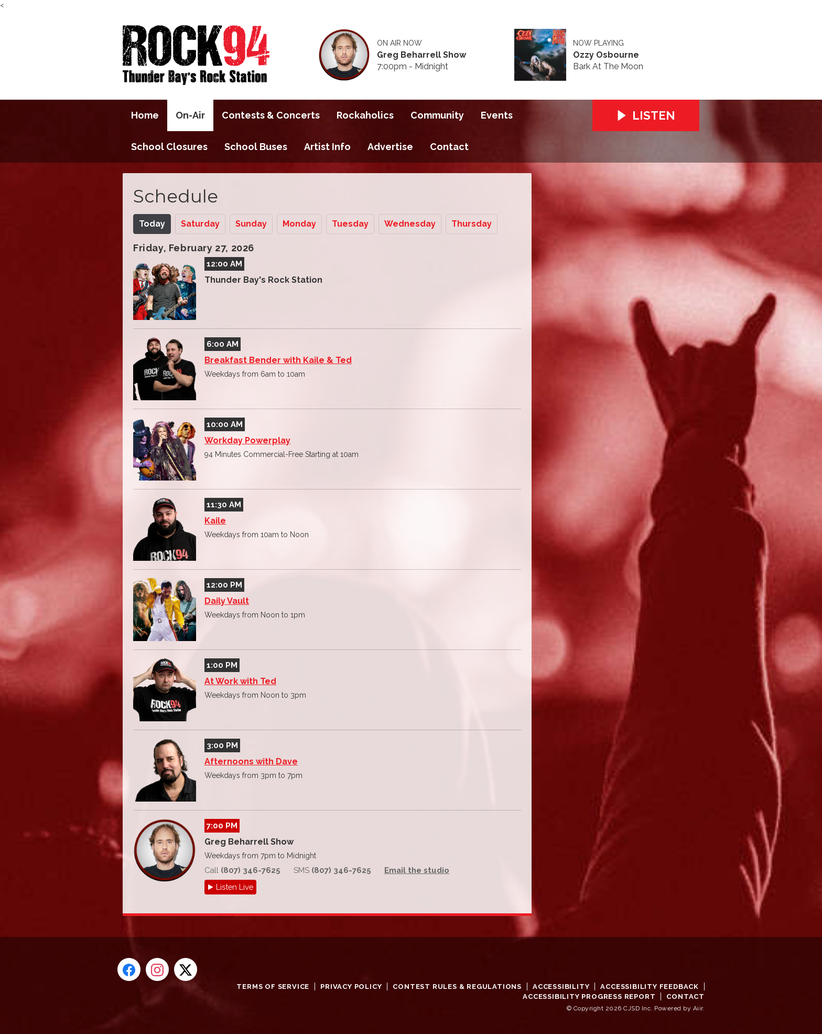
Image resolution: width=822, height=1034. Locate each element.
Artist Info (327, 146)
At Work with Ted (240, 681)
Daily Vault (226, 601)
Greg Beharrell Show (421, 55)
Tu (350, 224)
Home (145, 115)
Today (152, 224)
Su (251, 224)
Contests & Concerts (271, 115)
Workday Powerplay (247, 440)
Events (497, 115)
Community (437, 115)
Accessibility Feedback (649, 986)
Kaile (215, 521)
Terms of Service (272, 986)
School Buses (255, 146)
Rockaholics (365, 115)
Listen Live (234, 886)
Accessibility (561, 986)
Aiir (698, 1008)
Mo (299, 224)
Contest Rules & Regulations (457, 986)
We (410, 224)
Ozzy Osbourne (606, 55)
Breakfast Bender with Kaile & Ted (278, 360)
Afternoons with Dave (251, 761)
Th (471, 224)
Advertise (390, 146)
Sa (200, 224)
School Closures (169, 146)
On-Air (190, 115)
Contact (449, 146)
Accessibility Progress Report (589, 996)
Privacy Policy (351, 986)
